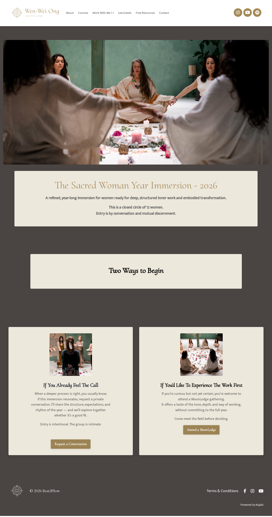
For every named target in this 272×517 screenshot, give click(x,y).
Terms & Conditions (222, 492)
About (70, 13)
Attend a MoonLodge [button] (201, 439)
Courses (83, 13)
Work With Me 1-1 (103, 13)
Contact (164, 13)
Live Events (125, 13)
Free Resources (145, 13)
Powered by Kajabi (252, 505)
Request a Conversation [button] (71, 445)
